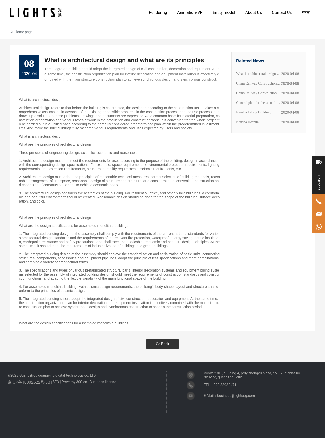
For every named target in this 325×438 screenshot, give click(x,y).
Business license (103, 382)
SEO (56, 382)
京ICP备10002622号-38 (29, 382)
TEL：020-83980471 (220, 385)
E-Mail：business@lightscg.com (229, 396)
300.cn (81, 382)
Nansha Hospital (248, 122)
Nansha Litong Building (253, 112)
